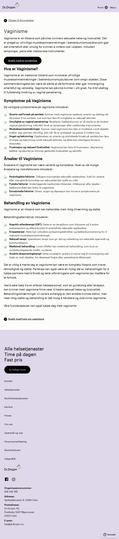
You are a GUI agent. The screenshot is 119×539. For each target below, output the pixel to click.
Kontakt (8, 381)
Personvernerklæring (15, 441)
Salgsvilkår (10, 458)
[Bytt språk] (103, 7)
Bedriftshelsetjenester (16, 398)
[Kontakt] (109, 534)
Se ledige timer (17, 369)
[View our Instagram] (13, 479)
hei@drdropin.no (14, 524)
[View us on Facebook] (6, 479)
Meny (113, 7)
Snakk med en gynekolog (22, 60)
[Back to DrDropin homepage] (11, 6)
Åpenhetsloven (12, 450)
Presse (7, 415)
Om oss (8, 424)
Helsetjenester (12, 389)
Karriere (8, 406)
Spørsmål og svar (13, 432)
